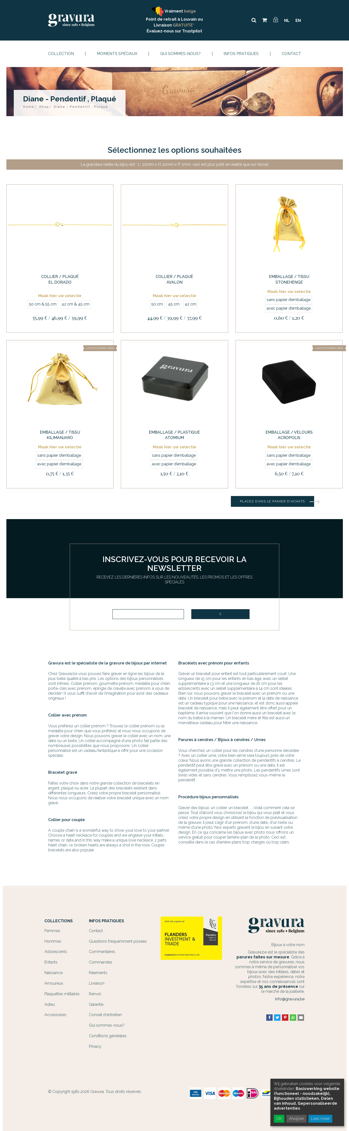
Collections (58, 921)
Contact (291, 54)
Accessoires (55, 1014)
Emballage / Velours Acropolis (289, 435)
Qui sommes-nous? (180, 54)
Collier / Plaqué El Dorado (60, 279)
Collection (61, 54)
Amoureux (53, 983)
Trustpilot (192, 31)
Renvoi (95, 994)
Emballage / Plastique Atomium (174, 435)
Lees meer (320, 1118)
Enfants (50, 962)
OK (279, 1118)
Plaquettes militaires (62, 994)
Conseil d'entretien (105, 1014)
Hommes (52, 941)
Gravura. (97, 1091)
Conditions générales (107, 1036)
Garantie (96, 1004)
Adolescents (55, 951)
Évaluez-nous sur (164, 31)
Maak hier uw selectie (60, 295)
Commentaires (102, 951)
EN (298, 20)
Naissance (53, 972)
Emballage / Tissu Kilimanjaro (60, 435)
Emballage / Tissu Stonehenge (289, 279)
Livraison (96, 983)
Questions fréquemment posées (118, 941)
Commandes (100, 962)
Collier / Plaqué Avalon (174, 279)
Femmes (52, 930)
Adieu (49, 1004)
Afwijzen (296, 1118)
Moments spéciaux (117, 54)
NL (287, 20)
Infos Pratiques (241, 54)
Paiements (98, 972)
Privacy (95, 1046)
